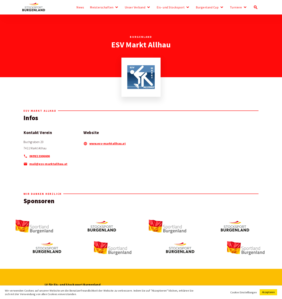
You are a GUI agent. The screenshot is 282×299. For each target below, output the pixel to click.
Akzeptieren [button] (268, 292)
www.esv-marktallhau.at (107, 143)
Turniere (236, 7)
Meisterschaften (102, 7)
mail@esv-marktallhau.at (48, 164)
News (80, 7)
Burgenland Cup (207, 7)
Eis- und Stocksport (171, 7)
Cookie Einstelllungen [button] (243, 292)
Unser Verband (135, 7)
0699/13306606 (39, 156)
